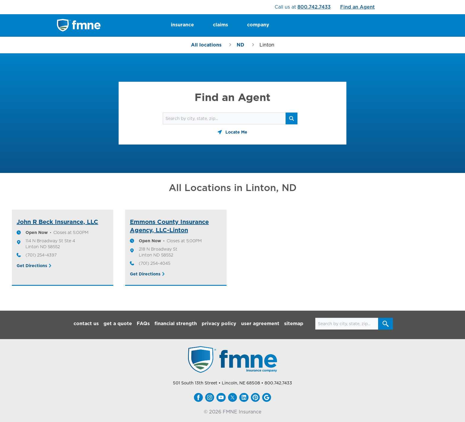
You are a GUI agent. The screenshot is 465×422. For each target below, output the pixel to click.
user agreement (260, 323)
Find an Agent (357, 7)
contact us (86, 323)
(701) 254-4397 (41, 255)
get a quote (117, 323)
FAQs (143, 323)
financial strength (176, 323)
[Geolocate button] (232, 132)
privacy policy (219, 323)
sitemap (293, 323)
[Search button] (291, 118)
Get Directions (32, 265)
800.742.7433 (314, 7)
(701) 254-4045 (154, 263)
